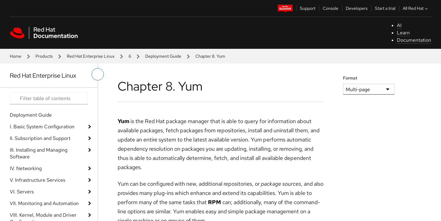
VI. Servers (22, 191)
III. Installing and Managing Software (38, 153)
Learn (403, 32)
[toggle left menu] (98, 74)
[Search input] (49, 98)
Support (307, 8)
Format (350, 78)
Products (44, 56)
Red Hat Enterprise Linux (91, 56)
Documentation (414, 40)
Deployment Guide (163, 56)
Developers (357, 8)
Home (15, 56)
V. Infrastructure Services (37, 180)
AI (399, 25)
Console (330, 8)
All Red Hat (416, 8)
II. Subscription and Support (40, 138)
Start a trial (385, 8)
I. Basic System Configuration (42, 126)
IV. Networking (26, 168)
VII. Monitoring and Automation (44, 203)
